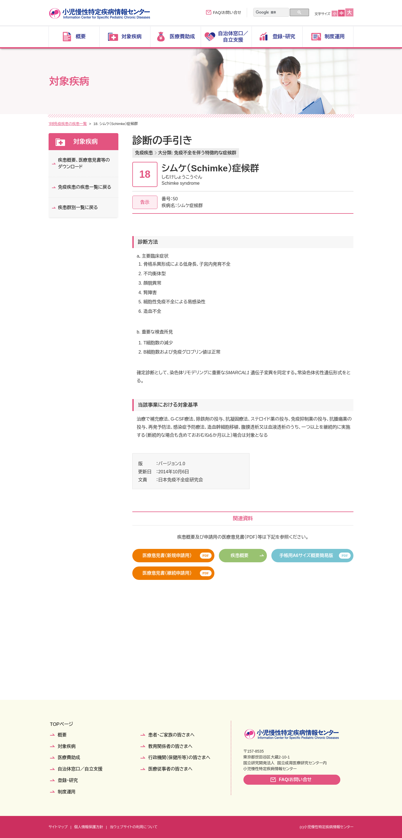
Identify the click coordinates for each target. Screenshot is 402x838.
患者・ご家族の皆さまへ (171, 735)
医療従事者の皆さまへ (170, 769)
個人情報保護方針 (88, 827)
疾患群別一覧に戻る (78, 207)
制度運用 (67, 791)
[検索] (267, 12)
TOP (52, 124)
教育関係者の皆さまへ (170, 746)
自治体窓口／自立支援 (80, 769)
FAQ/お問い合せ (227, 12)
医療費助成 (69, 757)
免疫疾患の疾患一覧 (128, 124)
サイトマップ (58, 827)
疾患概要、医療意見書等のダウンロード (84, 163)
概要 (62, 735)
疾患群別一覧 (95, 124)
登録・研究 (68, 780)
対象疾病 (70, 124)
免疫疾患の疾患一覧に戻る (84, 187)
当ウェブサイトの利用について (133, 827)
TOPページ (61, 724)
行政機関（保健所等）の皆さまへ (179, 757)
